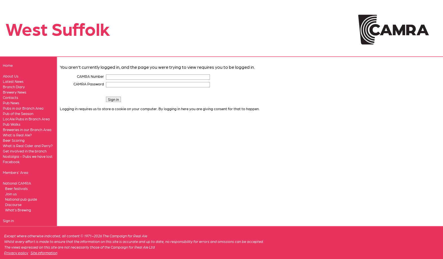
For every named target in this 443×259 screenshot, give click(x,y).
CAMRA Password (88, 84)
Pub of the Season (18, 113)
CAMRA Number (90, 76)
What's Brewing (18, 210)
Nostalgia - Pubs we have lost (28, 156)
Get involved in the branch (25, 151)
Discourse (13, 204)
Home (8, 65)
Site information (44, 253)
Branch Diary (14, 87)
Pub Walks (11, 124)
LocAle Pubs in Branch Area (26, 119)
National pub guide (21, 199)
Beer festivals (16, 188)
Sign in (8, 220)
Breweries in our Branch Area (27, 129)
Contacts (10, 97)
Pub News (11, 103)
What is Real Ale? (17, 135)
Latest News (13, 81)
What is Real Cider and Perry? (28, 145)
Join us (11, 194)
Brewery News (14, 92)
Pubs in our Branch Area (23, 108)
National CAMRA (17, 183)
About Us (10, 76)
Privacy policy (16, 253)
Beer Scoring (14, 140)
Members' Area (15, 172)
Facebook (11, 162)
